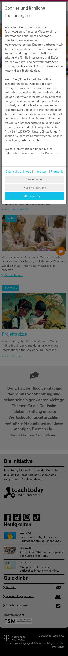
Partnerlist (57, 171)
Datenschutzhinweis (18, 171)
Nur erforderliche (35, 188)
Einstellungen (35, 179)
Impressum (41, 171)
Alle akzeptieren (34, 196)
